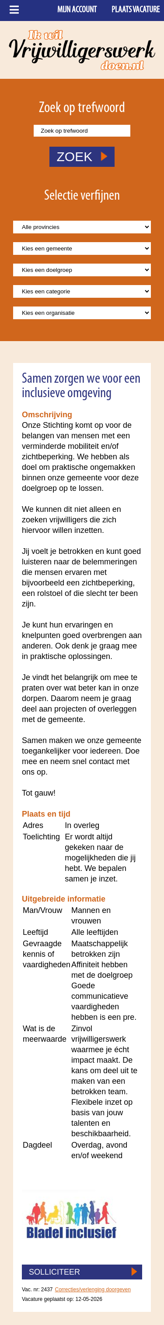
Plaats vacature (136, 10)
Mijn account (77, 10)
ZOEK (81, 156)
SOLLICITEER (54, 1272)
